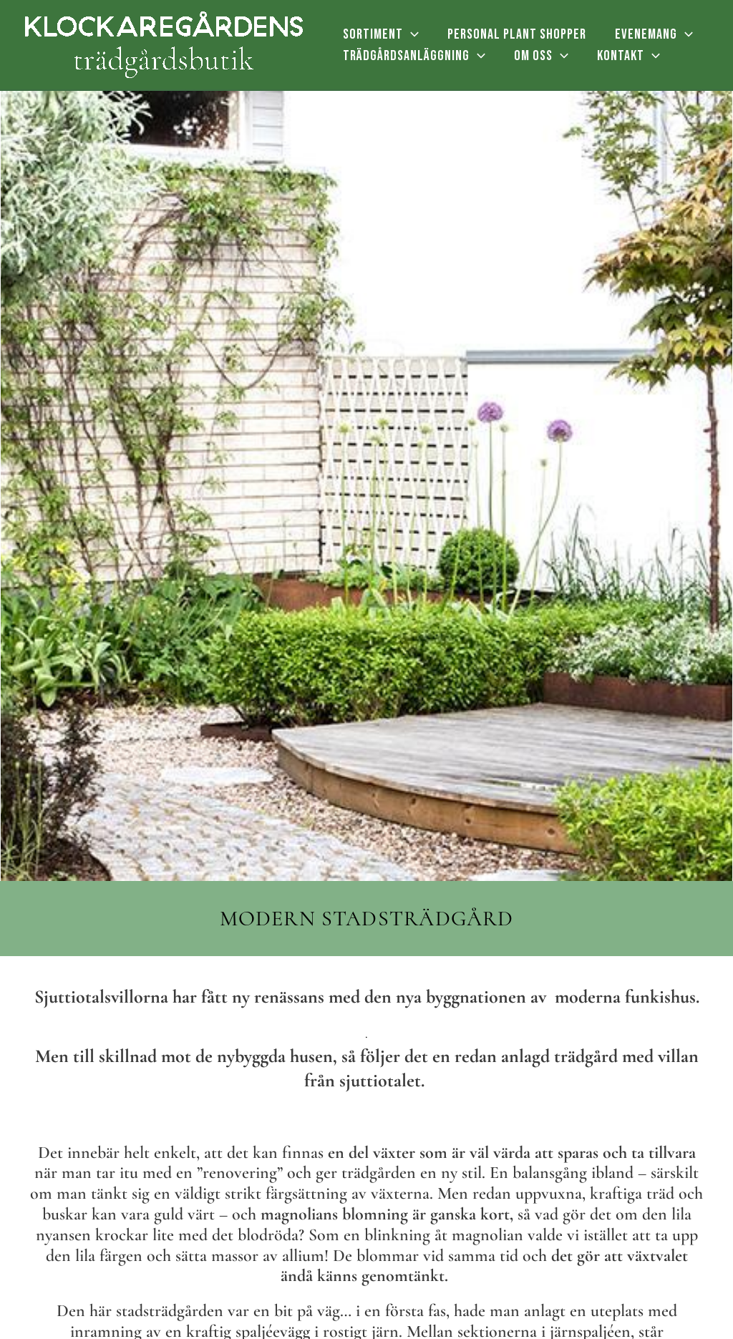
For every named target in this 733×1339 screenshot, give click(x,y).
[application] (411, 34)
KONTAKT (628, 56)
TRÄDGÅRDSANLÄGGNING (414, 56)
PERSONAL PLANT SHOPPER (516, 34)
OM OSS (541, 56)
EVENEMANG (654, 34)
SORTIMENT (381, 34)
